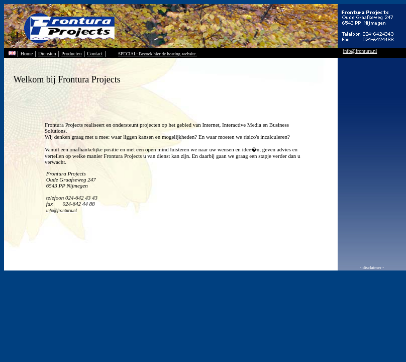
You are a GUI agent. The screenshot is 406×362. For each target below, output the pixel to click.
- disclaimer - (372, 267)
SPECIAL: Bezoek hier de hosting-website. (157, 53)
